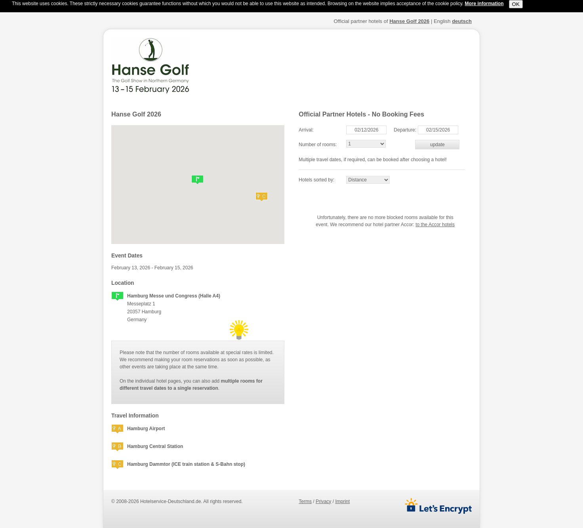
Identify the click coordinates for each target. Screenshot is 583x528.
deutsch (462, 21)
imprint (342, 501)
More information (484, 3)
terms (305, 501)
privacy (323, 501)
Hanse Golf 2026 (409, 21)
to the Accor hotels (435, 224)
